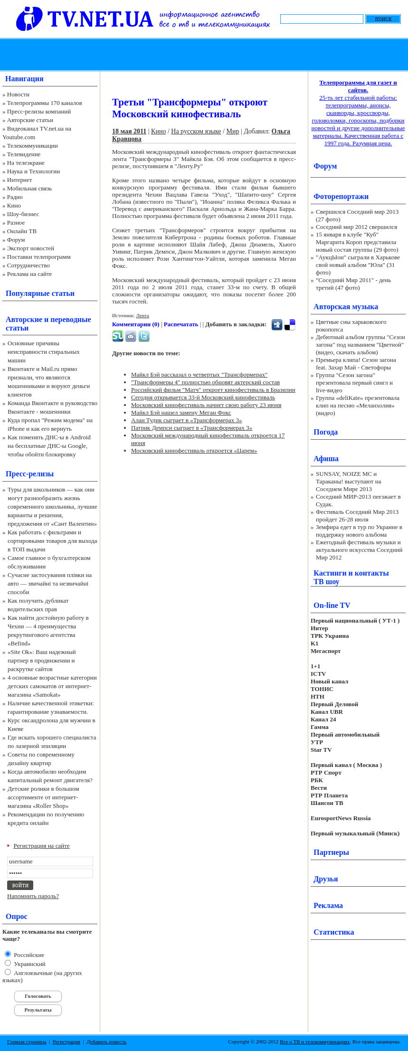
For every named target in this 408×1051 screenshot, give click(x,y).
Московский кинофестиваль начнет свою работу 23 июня (206, 404)
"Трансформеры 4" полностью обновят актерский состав (205, 382)
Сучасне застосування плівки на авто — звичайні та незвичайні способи (50, 583)
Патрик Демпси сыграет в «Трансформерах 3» (191, 427)
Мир (232, 131)
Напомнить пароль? (33, 896)
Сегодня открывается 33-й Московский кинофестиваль (203, 397)
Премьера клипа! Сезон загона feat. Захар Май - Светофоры (356, 363)
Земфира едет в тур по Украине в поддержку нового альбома (359, 530)
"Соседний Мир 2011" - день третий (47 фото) (353, 283)
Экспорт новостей (31, 248)
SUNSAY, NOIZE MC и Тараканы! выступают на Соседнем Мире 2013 (348, 481)
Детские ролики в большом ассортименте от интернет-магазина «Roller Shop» (43, 797)
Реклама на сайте (29, 273)
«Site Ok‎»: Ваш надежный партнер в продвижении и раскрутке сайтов (42, 660)
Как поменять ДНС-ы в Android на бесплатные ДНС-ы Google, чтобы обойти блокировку (49, 446)
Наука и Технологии (33, 171)
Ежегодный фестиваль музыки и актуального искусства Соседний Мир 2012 (359, 550)
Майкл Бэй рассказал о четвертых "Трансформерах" (199, 374)
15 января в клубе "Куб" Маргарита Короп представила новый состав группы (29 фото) (357, 242)
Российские (28, 954)
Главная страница (26, 1041)
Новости (18, 94)
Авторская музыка (345, 307)
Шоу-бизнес (23, 214)
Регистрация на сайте (42, 845)
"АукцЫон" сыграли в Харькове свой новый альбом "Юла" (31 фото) (358, 265)
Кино (14, 205)
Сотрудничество (28, 265)
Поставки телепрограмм (39, 256)
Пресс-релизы (30, 474)
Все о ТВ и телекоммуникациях (315, 1041)
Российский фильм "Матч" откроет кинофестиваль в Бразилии (213, 389)
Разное (16, 222)
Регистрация (66, 1041)
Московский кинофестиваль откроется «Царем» (194, 450)
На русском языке (196, 131)
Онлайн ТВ (22, 231)
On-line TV (332, 605)
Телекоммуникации (32, 145)
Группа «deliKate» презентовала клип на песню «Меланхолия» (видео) (357, 405)
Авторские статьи (30, 119)
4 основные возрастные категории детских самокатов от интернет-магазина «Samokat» (52, 686)
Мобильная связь (29, 188)
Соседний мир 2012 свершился (356, 226)
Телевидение (24, 154)
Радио (15, 196)
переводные (70, 319)
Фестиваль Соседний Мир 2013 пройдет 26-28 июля (357, 515)
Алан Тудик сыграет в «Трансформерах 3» (186, 420)
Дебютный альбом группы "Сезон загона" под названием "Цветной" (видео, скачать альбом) (360, 344)
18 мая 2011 (129, 131)
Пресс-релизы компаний (39, 111)
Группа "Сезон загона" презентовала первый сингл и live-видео (354, 382)
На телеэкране (26, 162)
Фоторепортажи (341, 196)
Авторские (24, 319)
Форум (16, 239)
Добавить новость (106, 1041)
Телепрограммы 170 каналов (44, 102)
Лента (142, 315)
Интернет (19, 179)
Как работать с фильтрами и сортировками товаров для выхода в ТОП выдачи (52, 541)
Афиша (326, 458)
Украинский (29, 963)
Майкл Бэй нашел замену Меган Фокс (181, 412)
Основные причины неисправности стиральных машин (44, 352)
